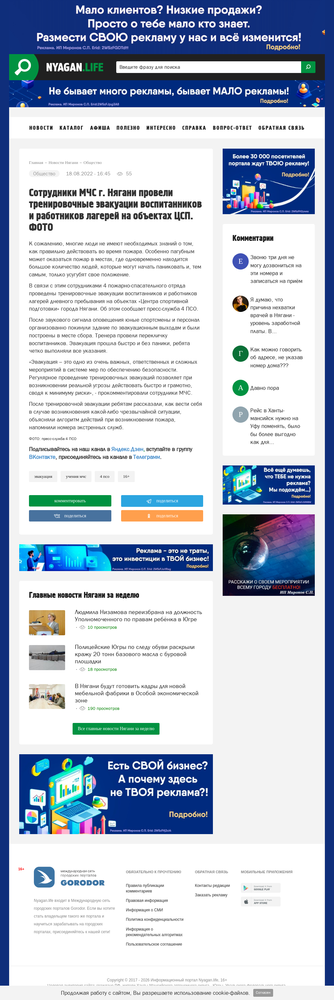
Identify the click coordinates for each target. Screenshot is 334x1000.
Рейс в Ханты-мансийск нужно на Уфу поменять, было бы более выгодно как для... (275, 426)
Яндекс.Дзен (127, 449)
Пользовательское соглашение (154, 944)
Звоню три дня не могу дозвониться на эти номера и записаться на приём (276, 269)
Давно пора (264, 388)
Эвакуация (43, 476)
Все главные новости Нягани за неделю (116, 728)
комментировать (70, 500)
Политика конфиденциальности (155, 919)
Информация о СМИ (144, 910)
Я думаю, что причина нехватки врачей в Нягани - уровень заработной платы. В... (275, 315)
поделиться (162, 501)
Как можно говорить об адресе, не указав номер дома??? (276, 357)
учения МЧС (76, 476)
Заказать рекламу (211, 895)
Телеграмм (146, 457)
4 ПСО (104, 476)
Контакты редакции (212, 885)
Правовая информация (147, 900)
